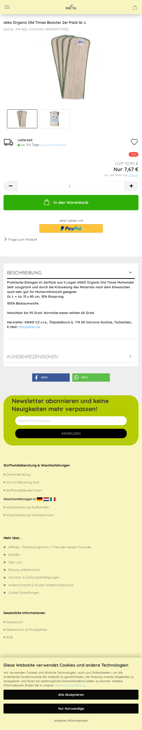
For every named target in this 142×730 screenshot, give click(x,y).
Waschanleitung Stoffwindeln (27, 507)
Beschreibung (24, 273)
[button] (51, 377)
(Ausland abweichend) (53, 145)
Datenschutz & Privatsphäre (26, 629)
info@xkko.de (29, 327)
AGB (9, 637)
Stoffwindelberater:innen (24, 490)
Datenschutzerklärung (70, 685)
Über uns (15, 562)
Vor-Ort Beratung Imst (22, 482)
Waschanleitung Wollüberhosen (30, 515)
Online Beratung (18, 474)
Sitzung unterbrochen (24, 570)
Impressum (14, 622)
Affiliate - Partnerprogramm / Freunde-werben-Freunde (49, 547)
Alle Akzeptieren (71, 695)
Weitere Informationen (71, 720)
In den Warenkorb (65, 202)
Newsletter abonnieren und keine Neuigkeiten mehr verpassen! (60, 405)
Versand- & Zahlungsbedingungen (34, 577)
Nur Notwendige (71, 708)
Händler (14, 555)
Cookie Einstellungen (23, 592)
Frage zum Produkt (22, 239)
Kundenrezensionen (32, 356)
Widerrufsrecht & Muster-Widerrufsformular (40, 585)
